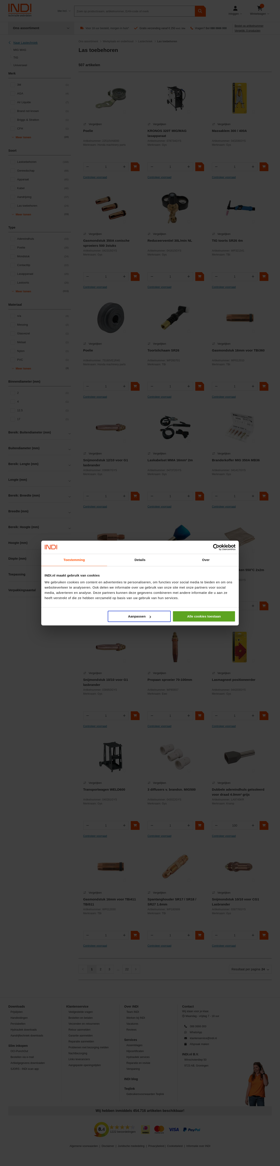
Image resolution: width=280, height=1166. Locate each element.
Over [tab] (206, 560)
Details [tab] (140, 560)
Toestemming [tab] (74, 560)
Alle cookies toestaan (204, 616)
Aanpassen (139, 616)
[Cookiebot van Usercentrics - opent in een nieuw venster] (216, 547)
